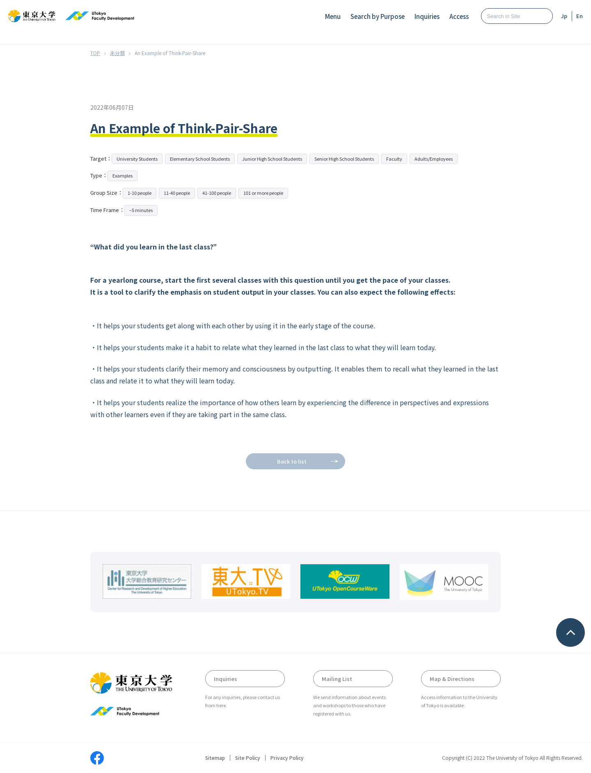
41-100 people (216, 192)
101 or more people (263, 192)
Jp (564, 16)
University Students (137, 158)
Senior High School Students (344, 158)
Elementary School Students (200, 158)
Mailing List (337, 679)
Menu (333, 16)
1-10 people (139, 192)
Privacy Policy (287, 758)
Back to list (292, 461)
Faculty (394, 158)
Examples (122, 175)
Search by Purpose (377, 16)
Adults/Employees (434, 158)
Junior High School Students (272, 158)
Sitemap (215, 758)
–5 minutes (141, 210)
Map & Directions (452, 679)
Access (459, 16)
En (579, 16)
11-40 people (177, 192)
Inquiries (427, 16)
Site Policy (247, 758)
